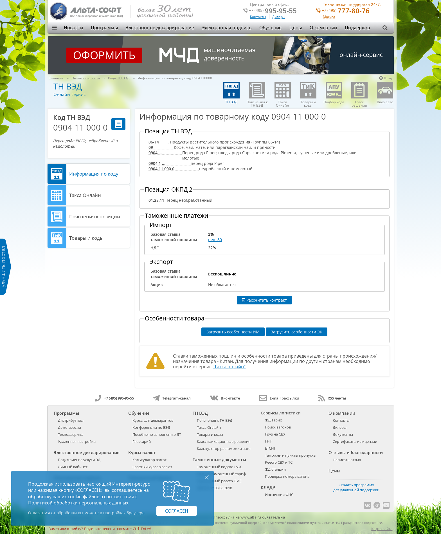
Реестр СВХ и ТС (278, 462)
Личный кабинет (72, 466)
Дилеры (278, 16)
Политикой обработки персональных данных (78, 503)
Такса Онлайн (85, 195)
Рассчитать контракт (264, 300)
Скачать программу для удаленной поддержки (356, 487)
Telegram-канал (172, 398)
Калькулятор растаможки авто (224, 448)
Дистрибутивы (71, 420)
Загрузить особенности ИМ (233, 332)
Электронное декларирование (160, 27)
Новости (73, 27)
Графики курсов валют (152, 466)
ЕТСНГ (270, 448)
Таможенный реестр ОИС (219, 480)
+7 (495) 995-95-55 (114, 398)
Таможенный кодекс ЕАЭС (219, 466)
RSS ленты (332, 398)
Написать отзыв (347, 459)
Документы (343, 434)
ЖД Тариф (273, 420)
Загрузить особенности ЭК (296, 332)
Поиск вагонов (278, 427)
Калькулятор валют (149, 459)
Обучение (270, 27)
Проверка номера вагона (287, 476)
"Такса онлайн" (229, 367)
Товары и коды (86, 238)
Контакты (258, 16)
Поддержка (357, 27)
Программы (104, 27)
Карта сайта (381, 528)
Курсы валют (142, 452)
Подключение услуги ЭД (79, 459)
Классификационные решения (223, 441)
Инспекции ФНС (279, 494)
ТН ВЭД (67, 86)
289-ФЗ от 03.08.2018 (214, 487)
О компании (323, 27)
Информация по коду (93, 173)
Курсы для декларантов (152, 420)
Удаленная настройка (77, 441)
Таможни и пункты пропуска (290, 455)
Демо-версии (69, 427)
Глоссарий (141, 441)
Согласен (176, 511)
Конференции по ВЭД (151, 427)
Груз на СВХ (275, 434)
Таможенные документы (219, 459)
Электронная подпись (226, 27)
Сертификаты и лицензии (355, 441)
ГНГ (268, 441)
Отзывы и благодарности (355, 452)
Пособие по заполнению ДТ (156, 434)
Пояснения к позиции (94, 216)
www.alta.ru (250, 517)
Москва (329, 17)
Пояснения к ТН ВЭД (214, 420)
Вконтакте (225, 398)
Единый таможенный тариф (221, 473)
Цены (295, 27)
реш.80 (215, 239)
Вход (385, 78)
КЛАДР (268, 487)
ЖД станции (275, 469)
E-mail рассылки (279, 398)
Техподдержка (70, 434)
